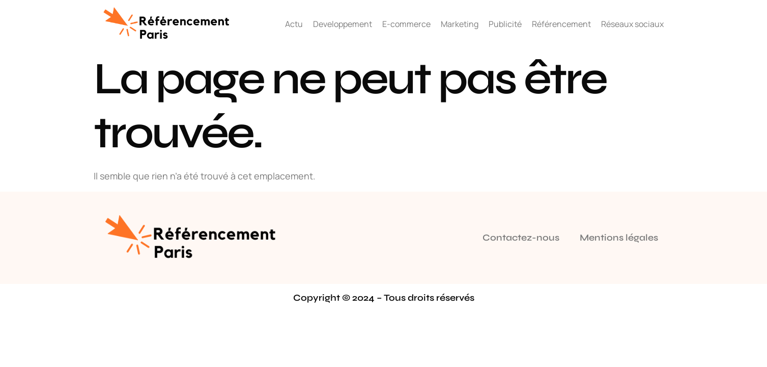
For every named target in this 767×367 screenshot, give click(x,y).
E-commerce (406, 24)
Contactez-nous (520, 237)
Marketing (459, 24)
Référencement (561, 24)
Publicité (505, 24)
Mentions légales (619, 237)
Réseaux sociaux (632, 24)
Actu (294, 24)
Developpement (342, 24)
